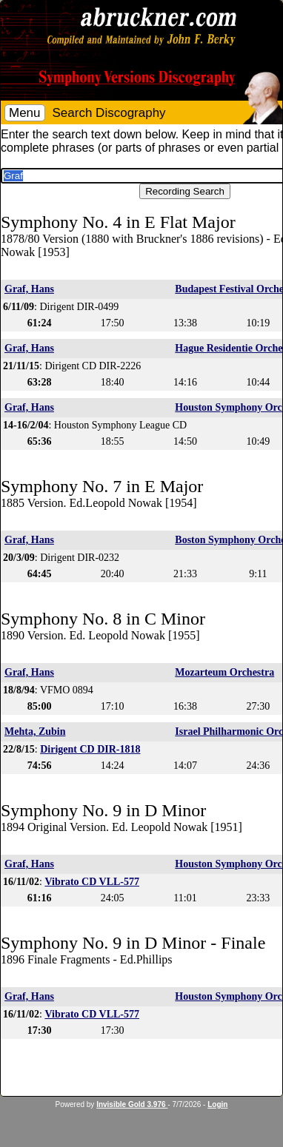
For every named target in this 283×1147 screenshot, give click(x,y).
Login (217, 1104)
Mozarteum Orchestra (224, 672)
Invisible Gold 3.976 (131, 1104)
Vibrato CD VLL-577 (91, 881)
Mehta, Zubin (34, 731)
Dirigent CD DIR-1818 (90, 749)
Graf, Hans (29, 289)
